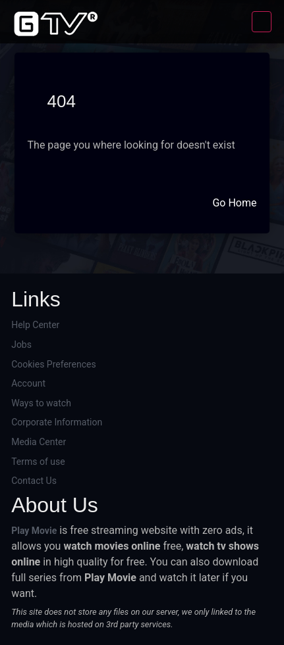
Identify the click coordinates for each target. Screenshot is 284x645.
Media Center (38, 442)
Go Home (234, 203)
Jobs (21, 344)
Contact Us (34, 480)
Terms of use (38, 461)
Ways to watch (41, 403)
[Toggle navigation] (261, 21)
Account (28, 383)
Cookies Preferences (53, 364)
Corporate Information (56, 422)
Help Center (35, 325)
